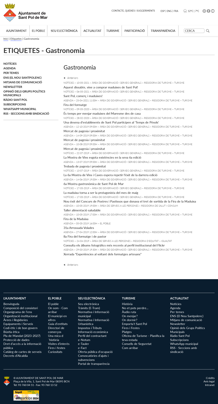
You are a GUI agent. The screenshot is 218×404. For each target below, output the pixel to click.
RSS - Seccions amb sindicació (26, 113)
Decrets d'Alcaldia (15, 356)
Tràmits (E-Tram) (89, 308)
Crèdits (210, 377)
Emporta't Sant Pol (134, 324)
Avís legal (209, 381)
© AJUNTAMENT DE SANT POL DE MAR (38, 377)
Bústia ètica (11, 332)
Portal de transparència (94, 364)
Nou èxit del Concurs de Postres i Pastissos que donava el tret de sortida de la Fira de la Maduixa (130, 201)
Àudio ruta (129, 312)
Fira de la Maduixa (76, 219)
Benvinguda (11, 304)
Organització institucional (20, 316)
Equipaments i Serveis (18, 324)
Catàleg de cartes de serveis (22, 352)
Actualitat (92, 31)
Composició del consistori (20, 308)
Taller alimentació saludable (82, 210)
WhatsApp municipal (19, 109)
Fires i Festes (131, 328)
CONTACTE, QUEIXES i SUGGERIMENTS (133, 10)
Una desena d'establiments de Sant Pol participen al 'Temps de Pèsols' (111, 122)
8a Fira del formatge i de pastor (85, 236)
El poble (38, 31)
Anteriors (71, 77)
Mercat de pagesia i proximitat (84, 131)
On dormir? (129, 320)
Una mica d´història (55, 337)
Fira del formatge (75, 105)
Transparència (163, 31)
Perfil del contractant (92, 336)
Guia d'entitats (58, 324)
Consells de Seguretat (136, 344)
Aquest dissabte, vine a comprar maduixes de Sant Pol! (101, 87)
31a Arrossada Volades (79, 228)
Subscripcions (14, 104)
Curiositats (55, 352)
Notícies (10, 63)
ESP (163, 11)
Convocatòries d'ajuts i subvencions (93, 357)
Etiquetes (16, 38)
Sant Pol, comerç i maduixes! (83, 96)
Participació (134, 31)
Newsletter (12, 87)
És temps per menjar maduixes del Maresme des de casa (102, 113)
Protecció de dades (16, 340)
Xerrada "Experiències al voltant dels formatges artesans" (103, 254)
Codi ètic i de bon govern (20, 328)
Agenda (9, 68)
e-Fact (82, 348)
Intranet (210, 384)
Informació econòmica (93, 332)
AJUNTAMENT (16, 31)
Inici (5, 38)
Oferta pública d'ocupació (95, 352)
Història (127, 304)
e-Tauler (83, 344)
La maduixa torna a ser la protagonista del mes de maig (101, 193)
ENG (169, 11)
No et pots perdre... (135, 308)
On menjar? (130, 316)
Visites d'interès (58, 344)
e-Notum (84, 340)
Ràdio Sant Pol (15, 100)
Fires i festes (56, 348)
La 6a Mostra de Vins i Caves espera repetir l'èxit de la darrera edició (110, 175)
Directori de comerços (56, 330)
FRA (176, 11)
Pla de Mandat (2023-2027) (21, 336)
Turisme (112, 31)
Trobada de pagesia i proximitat (85, 166)
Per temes (11, 73)
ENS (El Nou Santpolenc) (22, 77)
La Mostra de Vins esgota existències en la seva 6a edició (102, 157)
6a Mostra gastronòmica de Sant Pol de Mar (94, 184)
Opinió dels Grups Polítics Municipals (24, 93)
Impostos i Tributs (90, 328)
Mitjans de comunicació (22, 82)
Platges (127, 332)
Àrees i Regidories (15, 320)
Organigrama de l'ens (17, 312)
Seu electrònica (64, 31)
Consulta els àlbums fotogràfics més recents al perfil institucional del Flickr (114, 245)
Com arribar (130, 348)
